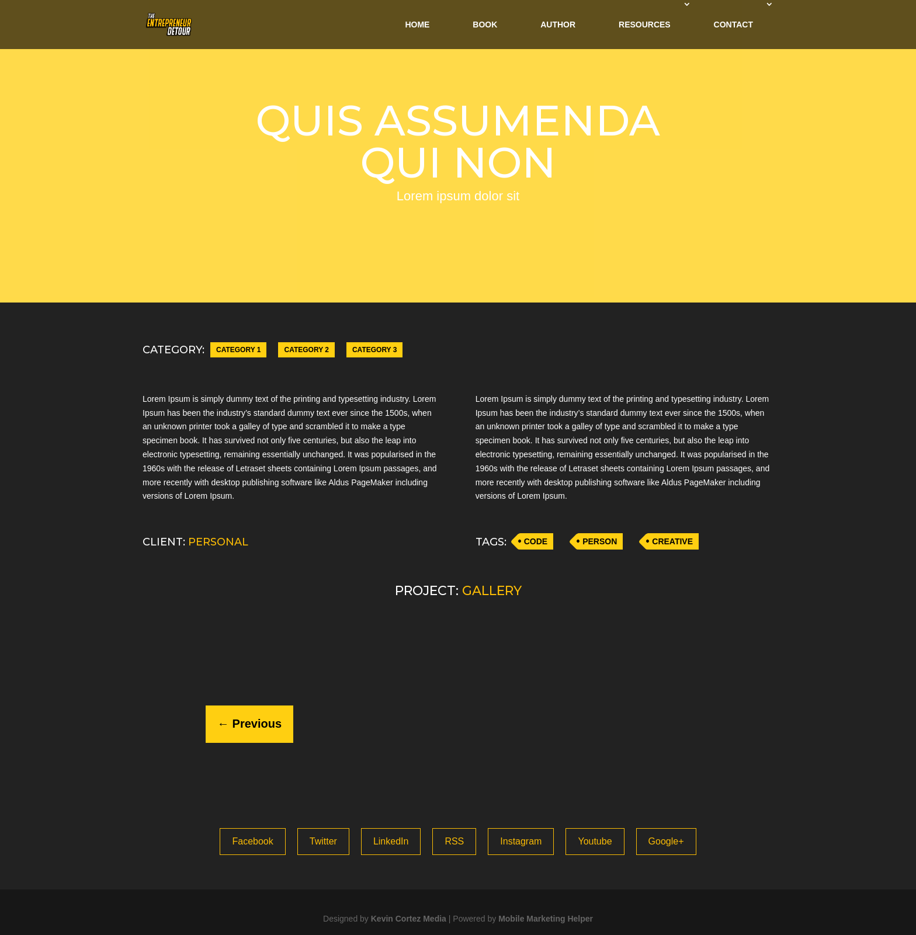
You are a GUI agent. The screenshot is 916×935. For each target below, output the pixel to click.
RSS (454, 841)
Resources (645, 24)
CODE (535, 541)
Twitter (323, 841)
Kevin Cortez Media (408, 918)
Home (417, 24)
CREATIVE (672, 541)
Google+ (666, 841)
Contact (733, 24)
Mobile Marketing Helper (545, 918)
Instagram (521, 841)
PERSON (599, 541)
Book (485, 24)
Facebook (252, 841)
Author (557, 24)
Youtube (595, 841)
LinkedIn (391, 841)
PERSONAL (218, 542)
